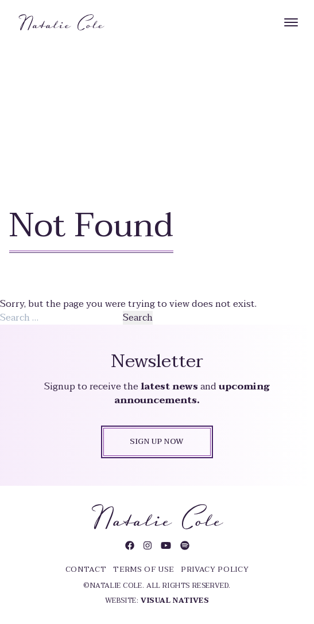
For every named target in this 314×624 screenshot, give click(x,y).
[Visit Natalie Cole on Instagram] (147, 546)
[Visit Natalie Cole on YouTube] (166, 546)
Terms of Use (143, 569)
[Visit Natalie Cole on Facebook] (130, 546)
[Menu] (291, 22)
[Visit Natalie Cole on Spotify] (185, 546)
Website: (157, 600)
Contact (86, 569)
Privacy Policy (215, 569)
